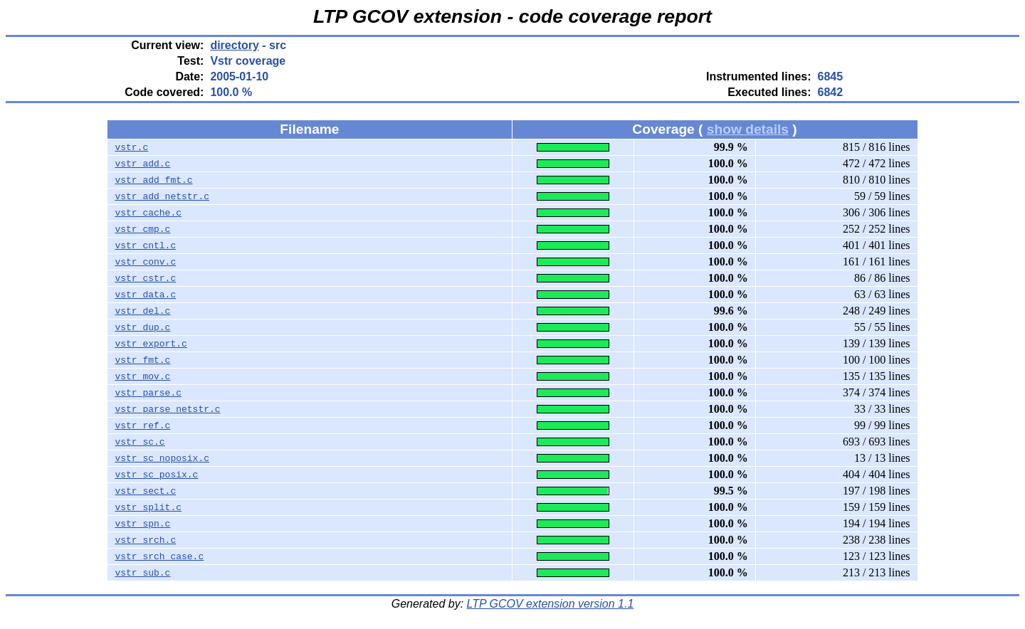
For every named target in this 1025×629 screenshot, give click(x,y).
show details (748, 129)
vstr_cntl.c (145, 245)
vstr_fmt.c (142, 360)
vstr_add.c (142, 163)
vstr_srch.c (145, 540)
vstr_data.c (145, 294)
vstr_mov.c (142, 376)
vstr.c (131, 147)
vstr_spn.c (142, 523)
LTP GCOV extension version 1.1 (550, 604)
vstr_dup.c (142, 327)
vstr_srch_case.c (159, 556)
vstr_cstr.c (145, 278)
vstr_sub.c (142, 572)
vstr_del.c (142, 311)
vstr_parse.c (148, 392)
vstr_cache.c (148, 212)
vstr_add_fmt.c (153, 180)
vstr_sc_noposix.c (162, 458)
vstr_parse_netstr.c (167, 409)
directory (234, 45)
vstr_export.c (150, 343)
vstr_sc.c (139, 441)
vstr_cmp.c (142, 229)
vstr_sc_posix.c (156, 474)
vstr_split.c (148, 507)
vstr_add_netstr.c (162, 196)
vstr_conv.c (145, 261)
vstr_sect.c (145, 491)
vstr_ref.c (142, 425)
